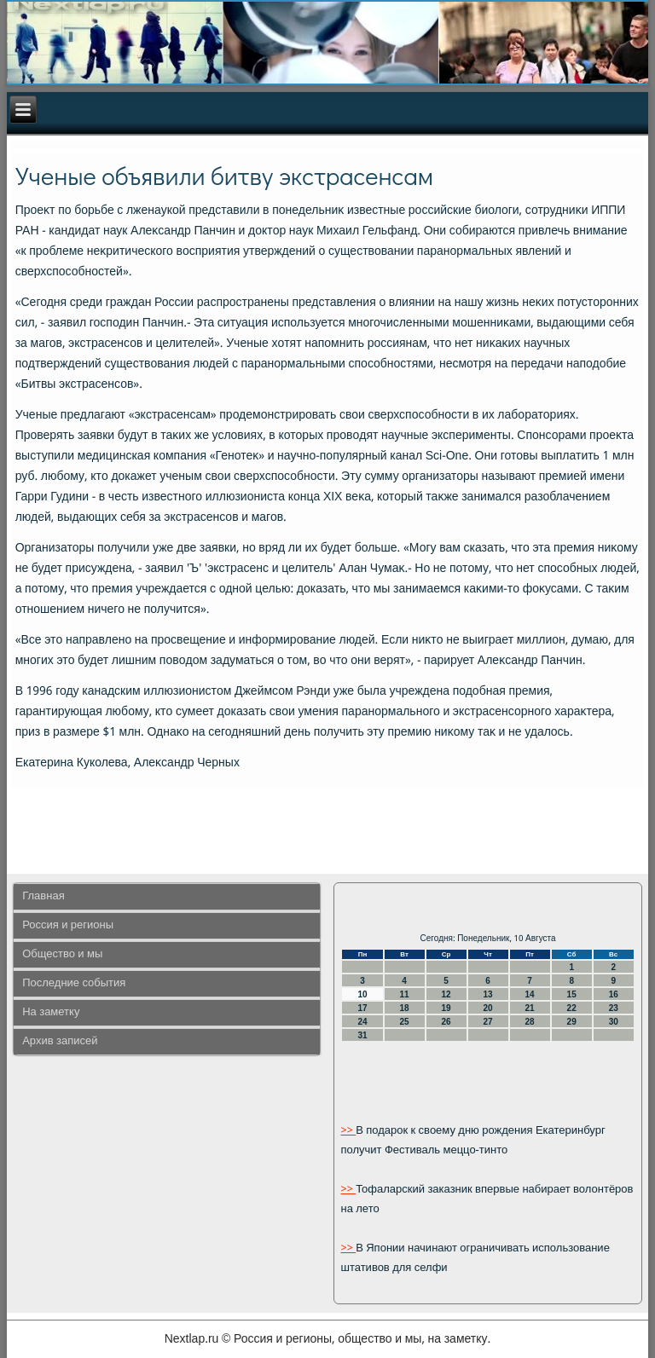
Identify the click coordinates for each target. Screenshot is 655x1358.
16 (613, 994)
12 (446, 994)
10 (362, 994)
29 (572, 1021)
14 (530, 994)
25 (404, 1021)
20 (488, 1008)
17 (362, 1008)
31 (362, 1035)
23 (613, 1008)
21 (530, 1008)
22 (572, 1008)
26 (446, 1021)
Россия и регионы (67, 925)
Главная (43, 896)
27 (488, 1021)
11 (404, 994)
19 (446, 1008)
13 (488, 994)
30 (613, 1021)
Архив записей (59, 1041)
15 (572, 994)
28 (530, 1021)
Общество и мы (62, 954)
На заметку (50, 1012)
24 (362, 1021)
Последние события (73, 983)
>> (348, 1131)
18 (404, 1008)
